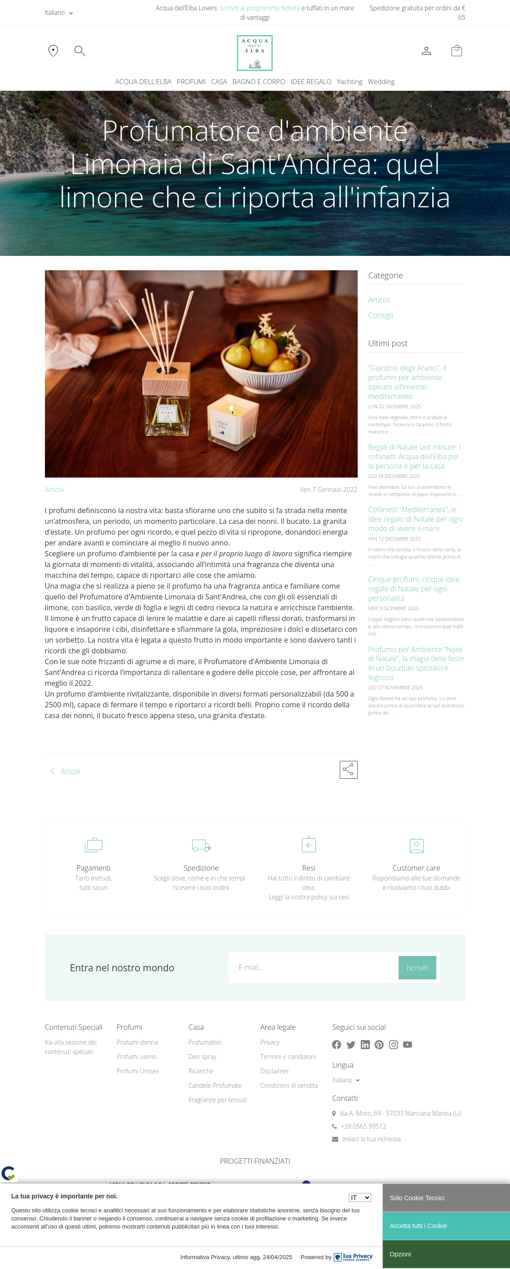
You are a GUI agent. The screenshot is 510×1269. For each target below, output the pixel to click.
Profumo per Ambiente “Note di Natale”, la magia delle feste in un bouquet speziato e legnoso (416, 663)
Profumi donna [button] (137, 1042)
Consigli (380, 315)
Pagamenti (93, 868)
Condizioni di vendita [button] (289, 1085)
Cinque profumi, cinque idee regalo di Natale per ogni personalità (414, 588)
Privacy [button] (269, 1042)
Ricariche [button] (200, 1071)
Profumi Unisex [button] (137, 1071)
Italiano (55, 12)
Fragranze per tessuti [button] (217, 1099)
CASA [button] (219, 81)
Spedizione (201, 868)
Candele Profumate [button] (215, 1085)
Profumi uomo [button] (136, 1056)
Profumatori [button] (205, 1042)
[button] (349, 770)
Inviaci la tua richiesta (371, 1139)
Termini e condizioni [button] (288, 1056)
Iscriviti (418, 968)
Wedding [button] (381, 81)
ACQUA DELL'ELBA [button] (143, 81)
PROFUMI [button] (191, 81)
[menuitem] (350, 81)
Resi (308, 868)
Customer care (416, 868)
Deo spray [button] (202, 1056)
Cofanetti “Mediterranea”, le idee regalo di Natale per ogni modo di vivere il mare (415, 519)
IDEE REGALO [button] (311, 81)
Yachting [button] (350, 81)
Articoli (54, 489)
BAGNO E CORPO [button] (258, 81)
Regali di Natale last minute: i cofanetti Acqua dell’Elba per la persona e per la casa (414, 456)
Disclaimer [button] (274, 1071)
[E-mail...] (311, 967)
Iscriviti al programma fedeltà (260, 8)
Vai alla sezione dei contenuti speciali (71, 1047)
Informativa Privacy (205, 1257)
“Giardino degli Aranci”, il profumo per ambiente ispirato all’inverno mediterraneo (407, 382)
